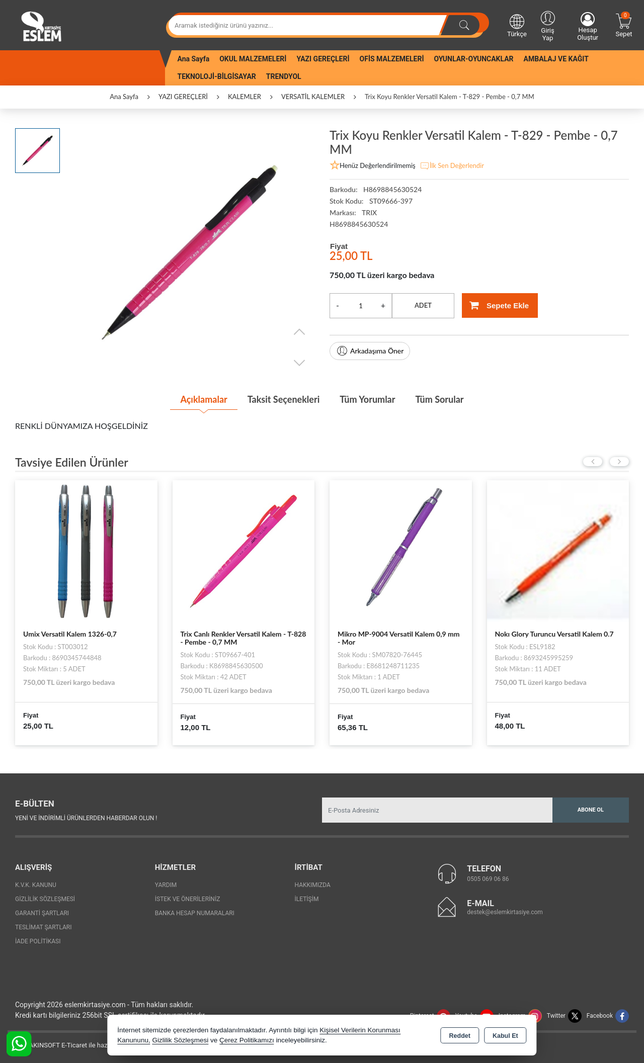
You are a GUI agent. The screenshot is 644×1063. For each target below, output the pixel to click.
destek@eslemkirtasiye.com (505, 912)
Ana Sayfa (194, 59)
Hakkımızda (313, 885)
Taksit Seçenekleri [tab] (283, 399)
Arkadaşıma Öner (370, 351)
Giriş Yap (547, 25)
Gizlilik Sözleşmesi (45, 899)
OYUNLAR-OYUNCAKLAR (473, 59)
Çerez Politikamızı (246, 1040)
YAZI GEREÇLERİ (322, 59)
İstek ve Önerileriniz (187, 899)
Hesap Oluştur (588, 26)
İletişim (307, 899)
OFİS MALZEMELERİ (392, 59)
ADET (423, 305)
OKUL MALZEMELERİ (252, 59)
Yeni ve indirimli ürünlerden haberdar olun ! (86, 818)
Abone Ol (591, 810)
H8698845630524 (359, 224)
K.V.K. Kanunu (35, 885)
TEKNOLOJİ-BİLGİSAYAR (217, 76)
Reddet (459, 1035)
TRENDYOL (283, 76)
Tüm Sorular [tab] (439, 399)
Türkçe (517, 25)
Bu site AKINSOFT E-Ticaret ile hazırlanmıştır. (73, 1045)
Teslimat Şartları (43, 927)
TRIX (369, 212)
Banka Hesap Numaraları (194, 913)
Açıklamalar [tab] (203, 399)
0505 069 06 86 (488, 878)
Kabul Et (505, 1035)
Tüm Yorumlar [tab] (367, 399)
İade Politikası (37, 941)
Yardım (166, 885)
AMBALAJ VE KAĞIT (556, 59)
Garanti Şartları (42, 913)
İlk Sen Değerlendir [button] (452, 166)
